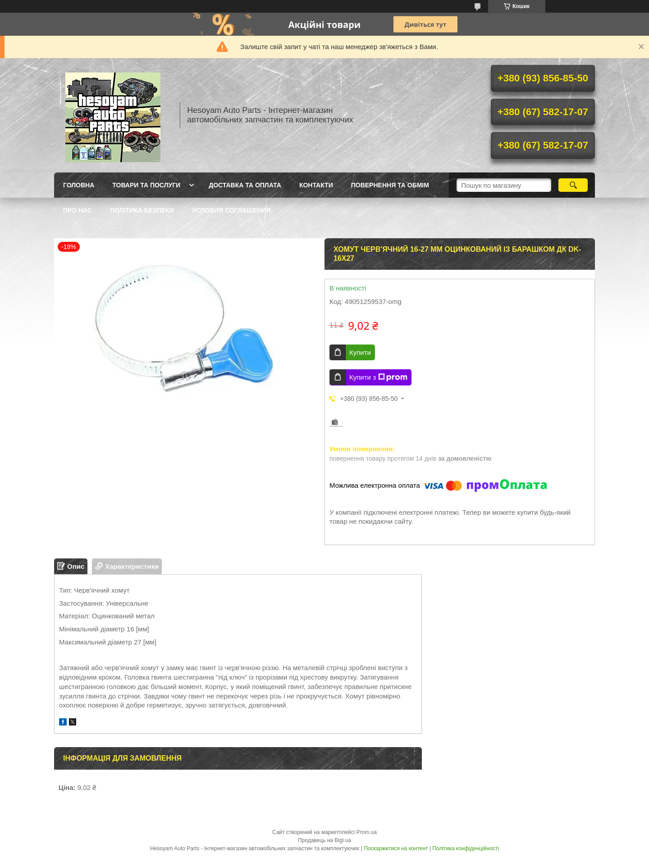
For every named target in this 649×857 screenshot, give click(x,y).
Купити (360, 352)
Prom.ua (366, 832)
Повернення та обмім (390, 185)
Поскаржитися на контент (396, 848)
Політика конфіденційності (465, 848)
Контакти (316, 185)
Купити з (378, 377)
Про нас (77, 210)
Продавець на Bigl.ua (324, 840)
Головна (78, 185)
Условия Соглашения (231, 210)
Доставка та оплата (245, 185)
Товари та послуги (146, 185)
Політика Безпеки (142, 210)
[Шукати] (573, 185)
